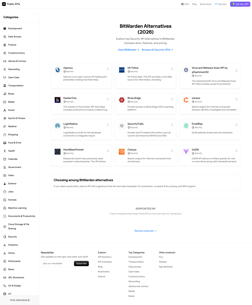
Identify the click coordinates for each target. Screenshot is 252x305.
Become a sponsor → (145, 230)
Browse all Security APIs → (157, 49)
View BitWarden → (128, 49)
